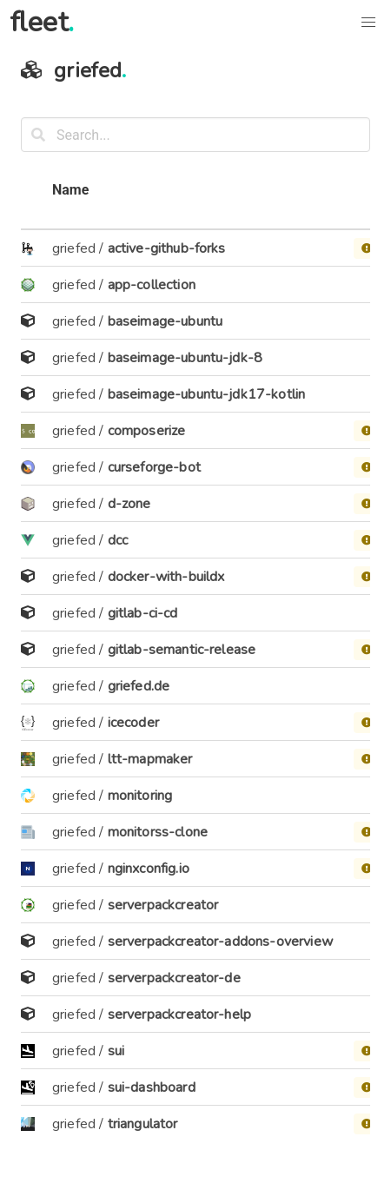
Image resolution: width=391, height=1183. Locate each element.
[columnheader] (31, 201)
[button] (368, 22)
